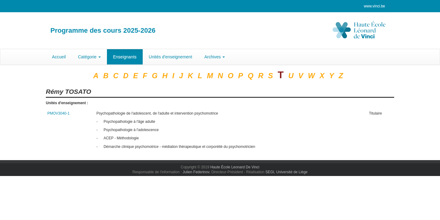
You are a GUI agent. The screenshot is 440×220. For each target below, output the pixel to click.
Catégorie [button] (89, 56)
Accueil (59, 56)
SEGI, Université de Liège (286, 172)
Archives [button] (214, 56)
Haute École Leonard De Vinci (234, 167)
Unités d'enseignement (170, 56)
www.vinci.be (374, 6)
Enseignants (125, 56)
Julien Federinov (196, 172)
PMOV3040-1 (58, 113)
